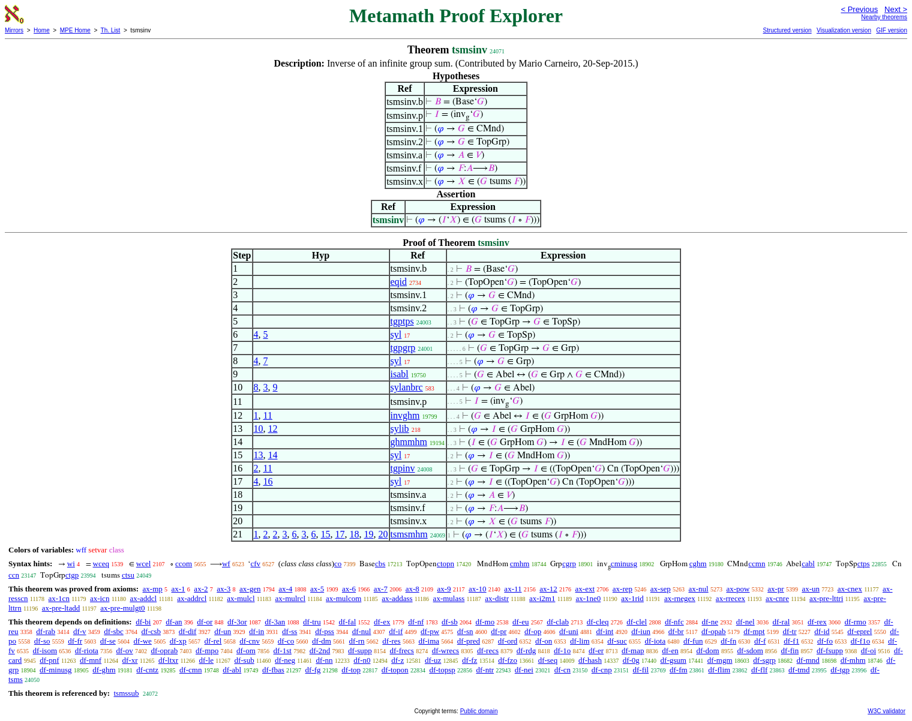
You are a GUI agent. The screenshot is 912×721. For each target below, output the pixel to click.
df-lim (580, 640)
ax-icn (99, 598)
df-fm (679, 669)
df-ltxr (168, 660)
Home (42, 30)
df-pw (430, 631)
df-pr (498, 631)
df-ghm (103, 669)
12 (273, 428)
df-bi (143, 621)
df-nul (361, 631)
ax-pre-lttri (826, 598)
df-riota (86, 650)
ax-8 (412, 588)
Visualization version (844, 30)
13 (258, 455)
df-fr (75, 640)
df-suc (617, 640)
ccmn (756, 563)
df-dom (707, 650)
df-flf (759, 669)
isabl (400, 374)
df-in (256, 631)
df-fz (469, 660)
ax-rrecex (730, 598)
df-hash (590, 660)
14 (273, 455)
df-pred (468, 640)
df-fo (825, 640)
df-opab (713, 631)
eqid (399, 282)
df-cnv (249, 640)
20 (383, 534)
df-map (633, 650)
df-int (605, 631)
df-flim (719, 669)
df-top (351, 669)
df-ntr (485, 669)
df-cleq (598, 621)
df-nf (416, 621)
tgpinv (403, 468)
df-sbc (114, 631)
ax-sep (660, 588)
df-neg (285, 660)
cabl (808, 563)
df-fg (313, 669)
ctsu (128, 574)
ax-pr (775, 588)
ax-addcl (143, 598)
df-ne (709, 621)
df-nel (745, 621)
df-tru (312, 621)
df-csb (151, 631)
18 (354, 534)
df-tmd (798, 669)
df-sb (450, 621)
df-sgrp (764, 660)
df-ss (289, 631)
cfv (255, 563)
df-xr (130, 660)
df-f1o (861, 640)
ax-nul (698, 588)
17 (340, 534)
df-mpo (207, 650)
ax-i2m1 (542, 598)
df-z (397, 660)
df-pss (324, 631)
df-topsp (442, 669)
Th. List (111, 30)
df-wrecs (445, 650)
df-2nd (320, 650)
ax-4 (285, 588)
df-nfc (674, 621)
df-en (670, 650)
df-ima (428, 640)
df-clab (558, 621)
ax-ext (585, 588)
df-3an (275, 621)
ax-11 (512, 588)
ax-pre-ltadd (61, 607)
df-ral (781, 621)
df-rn (357, 640)
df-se (108, 640)
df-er (596, 650)
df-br (676, 631)
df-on (543, 640)
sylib (400, 428)
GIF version (891, 30)
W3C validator (886, 711)
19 (369, 534)
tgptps (402, 321)
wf (226, 563)
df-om (246, 650)
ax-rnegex (679, 598)
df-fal (347, 621)
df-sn (465, 631)
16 (268, 481)
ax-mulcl (240, 598)
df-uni (568, 631)
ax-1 (178, 588)
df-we (143, 640)
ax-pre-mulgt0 (122, 607)
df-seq (548, 660)
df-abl (232, 669)
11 (267, 415)
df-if (396, 631)
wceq (101, 563)
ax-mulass (449, 598)
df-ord (508, 640)
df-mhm (853, 660)
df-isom (45, 650)
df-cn (562, 669)
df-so (42, 640)
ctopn (445, 563)
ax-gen (249, 588)
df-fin (790, 650)
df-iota (655, 640)
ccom (183, 563)
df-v (79, 631)
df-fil (641, 669)
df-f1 (791, 640)
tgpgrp (403, 348)
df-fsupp (830, 650)
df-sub (244, 660)
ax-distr (497, 598)
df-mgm (720, 660)
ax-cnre (777, 598)
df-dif (188, 631)
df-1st (283, 650)
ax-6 (349, 588)
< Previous (859, 9)
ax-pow (737, 588)
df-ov (124, 650)
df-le (206, 660)
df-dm (321, 640)
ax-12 (548, 588)
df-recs (488, 650)
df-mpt (753, 631)
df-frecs (402, 650)
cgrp (569, 563)
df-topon (395, 669)
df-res (391, 640)
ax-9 (444, 588)
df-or (204, 621)
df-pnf (49, 660)
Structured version (787, 30)
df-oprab (164, 650)
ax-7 (381, 588)
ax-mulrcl (290, 598)
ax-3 (223, 588)
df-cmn (190, 669)
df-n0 (361, 660)
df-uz (433, 660)
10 (258, 428)
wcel (143, 563)
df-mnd (808, 660)
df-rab (45, 631)
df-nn (324, 660)
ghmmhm (409, 442)
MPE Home (75, 30)
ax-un (811, 588)
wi (71, 563)
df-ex (382, 621)
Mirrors (14, 30)
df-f (760, 640)
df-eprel (859, 631)
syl (396, 334)
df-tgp (840, 669)
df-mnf (90, 660)
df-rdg (526, 650)
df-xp (178, 640)
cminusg (624, 563)
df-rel (213, 640)
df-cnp (602, 669)
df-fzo (507, 660)
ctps (863, 563)
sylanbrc (407, 387)
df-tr (789, 631)
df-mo (484, 621)
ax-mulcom (343, 598)
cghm (698, 563)
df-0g (631, 660)
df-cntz (147, 669)
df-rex (817, 621)
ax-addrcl (191, 598)
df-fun (693, 640)
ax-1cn (59, 598)
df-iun (640, 631)
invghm (405, 415)
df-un (222, 631)
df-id (821, 631)
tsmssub (126, 693)
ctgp (72, 574)
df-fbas (273, 669)
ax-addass (397, 598)
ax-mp (153, 588)
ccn (13, 574)
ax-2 (201, 588)
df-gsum (673, 660)
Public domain (479, 711)
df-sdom (750, 650)
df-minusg (55, 669)
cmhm (520, 563)
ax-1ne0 (588, 598)
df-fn (728, 640)
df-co (286, 640)
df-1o (562, 650)
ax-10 (478, 588)
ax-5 (317, 588)
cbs (380, 563)
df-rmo (855, 621)
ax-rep (622, 588)
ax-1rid (632, 598)
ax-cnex (850, 588)
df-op (532, 631)
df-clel (636, 621)
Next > (895, 9)
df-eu (520, 621)
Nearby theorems (884, 17)
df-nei (524, 669)
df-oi (868, 650)
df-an (174, 621)
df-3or (237, 621)
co (337, 563)
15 (326, 534)
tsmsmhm (409, 534)
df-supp (360, 650)
